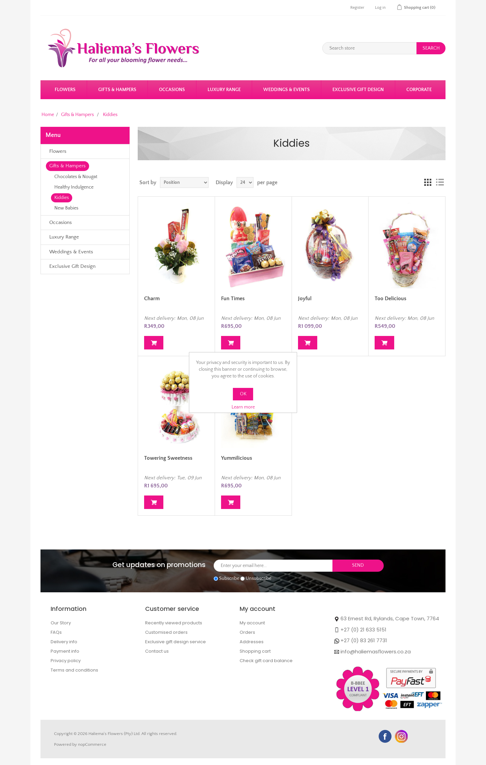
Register (357, 7)
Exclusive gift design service (175, 642)
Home (48, 114)
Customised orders (166, 632)
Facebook (385, 736)
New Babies (66, 208)
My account (252, 623)
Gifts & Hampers (117, 89)
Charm (152, 298)
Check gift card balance (266, 660)
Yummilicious (236, 458)
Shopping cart (255, 651)
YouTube (401, 736)
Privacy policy (66, 660)
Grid (428, 182)
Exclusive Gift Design (358, 89)
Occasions (172, 89)
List (440, 182)
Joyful (305, 298)
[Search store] (369, 48)
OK (243, 394)
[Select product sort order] (184, 182)
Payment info (65, 651)
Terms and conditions (74, 670)
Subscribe (229, 578)
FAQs (56, 632)
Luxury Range (224, 89)
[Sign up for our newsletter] (273, 566)
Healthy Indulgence (73, 187)
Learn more (243, 407)
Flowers (65, 89)
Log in (380, 7)
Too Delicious (390, 298)
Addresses (252, 642)
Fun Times (233, 298)
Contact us (157, 651)
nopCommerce (92, 744)
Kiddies (61, 197)
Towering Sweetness (168, 458)
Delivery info (64, 642)
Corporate (419, 89)
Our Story (61, 623)
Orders (247, 632)
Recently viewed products (173, 623)
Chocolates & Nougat (75, 176)
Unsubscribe (258, 578)
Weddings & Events (286, 89)
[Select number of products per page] (245, 182)
